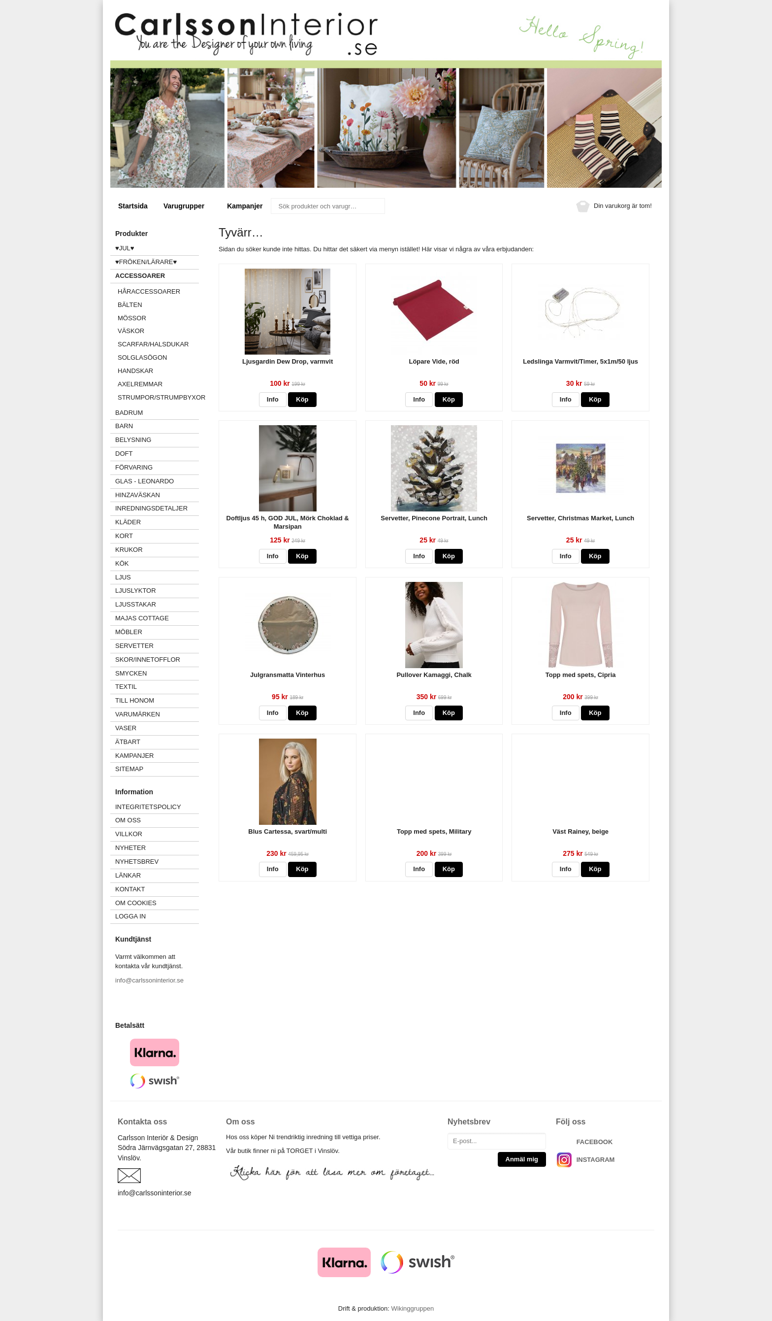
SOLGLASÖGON (142, 357)
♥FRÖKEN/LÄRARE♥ (146, 262)
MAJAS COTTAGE (142, 618)
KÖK (122, 563)
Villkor (128, 834)
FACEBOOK (595, 1142)
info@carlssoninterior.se (149, 980)
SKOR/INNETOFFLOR (147, 659)
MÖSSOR (132, 318)
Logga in (130, 916)
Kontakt (130, 889)
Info (273, 399)
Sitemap (129, 769)
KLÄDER (157, 522)
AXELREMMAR (140, 384)
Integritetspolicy (148, 807)
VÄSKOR (131, 331)
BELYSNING (133, 439)
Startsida (133, 206)
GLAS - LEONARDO (144, 481)
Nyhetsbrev (137, 861)
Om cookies (136, 903)
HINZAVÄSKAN (137, 495)
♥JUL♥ (124, 248)
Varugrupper (187, 206)
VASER (125, 728)
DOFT (157, 453)
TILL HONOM (134, 700)
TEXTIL (157, 686)
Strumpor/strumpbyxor (158, 397)
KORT (124, 536)
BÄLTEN (130, 304)
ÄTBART (157, 741)
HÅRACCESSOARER (149, 291)
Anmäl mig (522, 1159)
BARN (124, 426)
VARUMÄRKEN (157, 714)
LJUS (157, 577)
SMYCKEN (157, 673)
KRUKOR (129, 549)
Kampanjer (244, 206)
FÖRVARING (134, 467)
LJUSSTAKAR (135, 604)
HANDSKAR (135, 370)
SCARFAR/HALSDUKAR (153, 344)
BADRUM (129, 412)
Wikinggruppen (412, 1308)
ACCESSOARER (157, 275)
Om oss (128, 820)
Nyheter (130, 847)
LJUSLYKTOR (135, 590)
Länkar (128, 875)
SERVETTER (134, 645)
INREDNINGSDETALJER (151, 508)
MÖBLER (128, 632)
